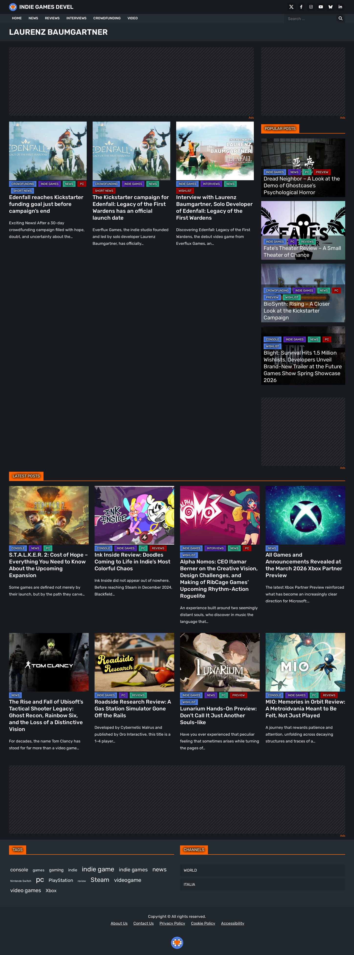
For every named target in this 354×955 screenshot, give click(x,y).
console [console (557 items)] (19, 870)
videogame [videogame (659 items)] (127, 880)
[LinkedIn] (340, 7)
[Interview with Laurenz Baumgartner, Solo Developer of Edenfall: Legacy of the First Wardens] (215, 151)
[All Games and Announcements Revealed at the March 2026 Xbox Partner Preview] (305, 515)
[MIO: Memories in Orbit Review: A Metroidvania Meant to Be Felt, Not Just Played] (305, 662)
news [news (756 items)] (159, 869)
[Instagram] (311, 7)
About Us (119, 923)
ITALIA (189, 884)
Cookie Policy (203, 923)
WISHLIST (185, 190)
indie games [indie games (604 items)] (133, 869)
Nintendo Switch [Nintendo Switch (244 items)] (20, 881)
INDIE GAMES (49, 184)
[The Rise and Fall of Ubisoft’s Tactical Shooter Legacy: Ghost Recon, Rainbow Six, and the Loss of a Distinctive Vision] (49, 662)
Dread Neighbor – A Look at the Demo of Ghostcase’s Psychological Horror (302, 185)
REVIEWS (52, 18)
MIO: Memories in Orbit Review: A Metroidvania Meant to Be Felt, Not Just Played (305, 708)
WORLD (190, 870)
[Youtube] (321, 7)
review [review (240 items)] (82, 881)
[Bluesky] (330, 7)
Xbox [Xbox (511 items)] (51, 890)
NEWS (33, 18)
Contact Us (143, 923)
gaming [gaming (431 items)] (56, 869)
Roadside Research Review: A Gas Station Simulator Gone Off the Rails (133, 708)
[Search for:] (340, 18)
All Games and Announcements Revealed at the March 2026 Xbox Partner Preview (304, 565)
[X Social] (291, 7)
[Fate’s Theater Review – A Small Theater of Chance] (303, 230)
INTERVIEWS (76, 18)
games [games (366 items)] (38, 870)
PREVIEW (322, 172)
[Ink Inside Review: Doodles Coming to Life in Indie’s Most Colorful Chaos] (134, 515)
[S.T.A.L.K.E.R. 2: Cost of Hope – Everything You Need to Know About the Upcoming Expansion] (49, 515)
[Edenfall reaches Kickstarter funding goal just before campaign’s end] (48, 151)
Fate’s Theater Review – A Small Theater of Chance (302, 251)
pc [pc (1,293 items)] (40, 879)
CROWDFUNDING (107, 18)
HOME (17, 18)
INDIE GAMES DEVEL (46, 7)
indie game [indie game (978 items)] (98, 869)
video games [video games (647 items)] (25, 890)
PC (82, 184)
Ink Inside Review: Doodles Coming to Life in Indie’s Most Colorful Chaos (132, 561)
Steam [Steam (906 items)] (100, 879)
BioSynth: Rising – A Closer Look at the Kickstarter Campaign (297, 311)
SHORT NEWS (22, 190)
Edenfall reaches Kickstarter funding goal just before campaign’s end (46, 204)
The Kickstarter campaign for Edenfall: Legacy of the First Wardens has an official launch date (131, 207)
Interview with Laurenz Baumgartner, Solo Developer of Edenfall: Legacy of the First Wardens (214, 207)
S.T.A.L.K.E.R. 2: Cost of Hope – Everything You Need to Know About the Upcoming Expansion (48, 565)
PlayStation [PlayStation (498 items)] (61, 880)
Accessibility (232, 923)
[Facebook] (301, 7)
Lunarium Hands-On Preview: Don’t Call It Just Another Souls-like (218, 715)
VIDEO (133, 18)
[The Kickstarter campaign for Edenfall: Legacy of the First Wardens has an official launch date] (131, 151)
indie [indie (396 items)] (72, 870)
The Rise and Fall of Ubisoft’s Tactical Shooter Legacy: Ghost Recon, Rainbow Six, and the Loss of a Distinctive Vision (46, 715)
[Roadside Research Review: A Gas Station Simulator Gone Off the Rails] (134, 662)
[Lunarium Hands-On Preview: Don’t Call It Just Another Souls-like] (220, 662)
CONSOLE (272, 339)
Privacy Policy (172, 923)
